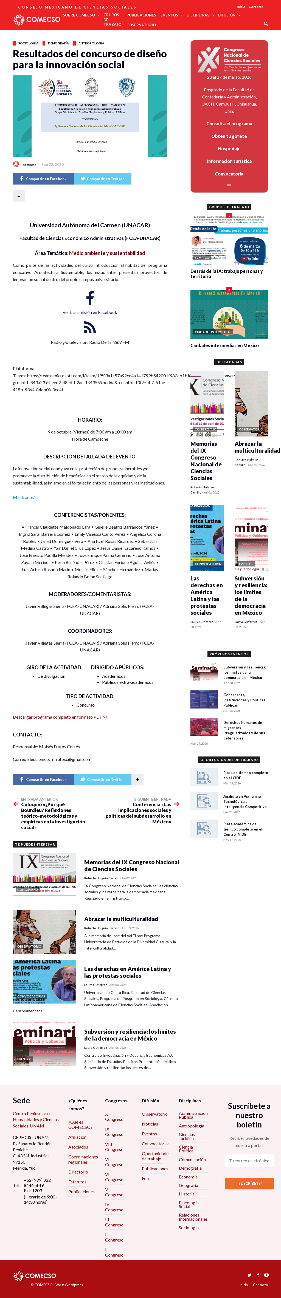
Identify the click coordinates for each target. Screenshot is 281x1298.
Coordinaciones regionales (83, 1159)
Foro (146, 1178)
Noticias (150, 1123)
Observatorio (155, 1113)
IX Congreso (114, 1131)
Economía (188, 1176)
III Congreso (114, 1222)
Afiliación (77, 1137)
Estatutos (77, 1181)
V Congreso (114, 1192)
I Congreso (114, 1252)
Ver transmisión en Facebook (90, 312)
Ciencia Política (186, 1148)
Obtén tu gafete (229, 136)
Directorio (78, 1171)
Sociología (28, 43)
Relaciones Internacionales (193, 1216)
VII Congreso (114, 1162)
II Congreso (114, 1237)
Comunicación (192, 1159)
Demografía (58, 43)
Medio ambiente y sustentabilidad (107, 253)
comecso (29, 165)
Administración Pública (193, 1115)
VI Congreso (114, 1177)
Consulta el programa (229, 123)
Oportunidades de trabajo (156, 1156)
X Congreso (114, 1116)
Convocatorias (156, 1143)
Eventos (149, 1133)
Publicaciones (81, 1191)
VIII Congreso (114, 1146)
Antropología (91, 43)
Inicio (241, 7)
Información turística (229, 161)
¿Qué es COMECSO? (80, 1124)
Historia (187, 1193)
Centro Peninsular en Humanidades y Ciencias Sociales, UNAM (36, 1119)
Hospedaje (229, 148)
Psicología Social (189, 1204)
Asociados (78, 1146)
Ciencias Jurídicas (187, 1136)
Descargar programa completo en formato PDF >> (60, 716)
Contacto (256, 7)
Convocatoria (229, 173)
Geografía (188, 1185)
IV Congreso (114, 1207)
